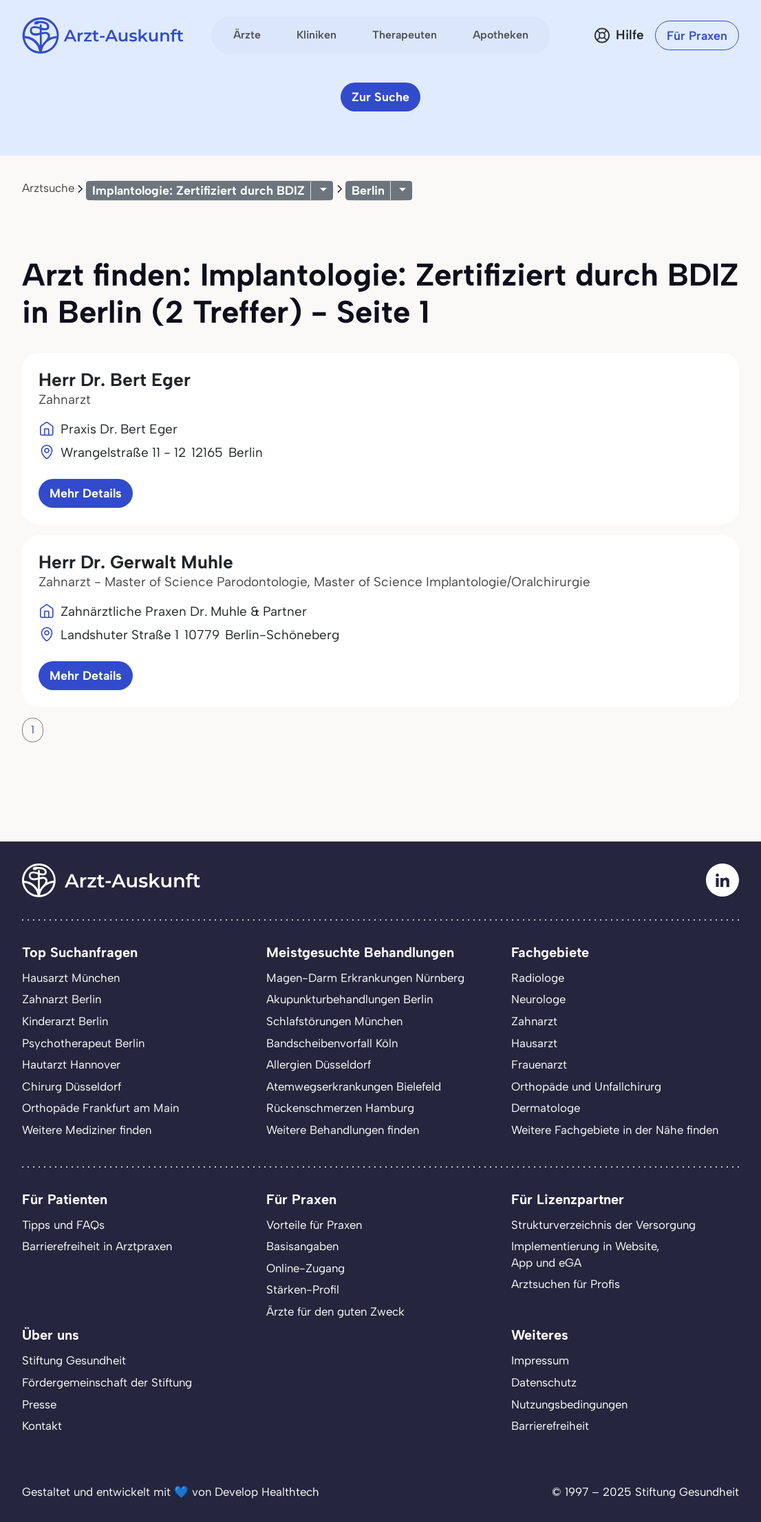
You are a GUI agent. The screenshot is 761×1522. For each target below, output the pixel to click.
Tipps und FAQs (63, 1225)
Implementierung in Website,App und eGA (585, 1254)
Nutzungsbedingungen (569, 1404)
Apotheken (500, 34)
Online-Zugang (305, 1268)
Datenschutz (544, 1382)
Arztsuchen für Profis (565, 1284)
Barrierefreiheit (550, 1426)
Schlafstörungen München (334, 1021)
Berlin (368, 190)
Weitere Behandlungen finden (342, 1130)
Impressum (540, 1360)
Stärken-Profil (302, 1289)
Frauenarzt (539, 1064)
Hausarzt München (71, 978)
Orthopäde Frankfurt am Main (100, 1108)
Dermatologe (545, 1108)
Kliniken (316, 34)
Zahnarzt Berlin (61, 999)
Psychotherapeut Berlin (83, 1043)
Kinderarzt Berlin (65, 1021)
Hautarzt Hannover (71, 1064)
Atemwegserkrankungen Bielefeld (353, 1086)
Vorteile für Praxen (314, 1225)
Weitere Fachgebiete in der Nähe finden (614, 1130)
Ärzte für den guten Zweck (335, 1311)
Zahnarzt (534, 1021)
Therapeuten (404, 34)
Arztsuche (48, 188)
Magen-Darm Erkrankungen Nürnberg (365, 978)
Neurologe (538, 999)
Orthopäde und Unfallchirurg (586, 1086)
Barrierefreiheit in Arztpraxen (97, 1246)
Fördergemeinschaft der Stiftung (107, 1382)
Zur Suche (380, 96)
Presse (39, 1404)
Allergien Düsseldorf (318, 1064)
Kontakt (42, 1426)
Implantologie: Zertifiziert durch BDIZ (198, 190)
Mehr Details (86, 493)
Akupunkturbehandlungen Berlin (349, 999)
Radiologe (537, 978)
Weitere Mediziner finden (86, 1130)
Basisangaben (302, 1246)
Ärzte (247, 34)
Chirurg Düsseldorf (71, 1086)
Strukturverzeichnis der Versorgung (603, 1225)
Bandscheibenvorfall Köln (332, 1043)
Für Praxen (697, 35)
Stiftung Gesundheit (74, 1360)
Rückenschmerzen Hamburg (340, 1108)
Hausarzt (534, 1043)
